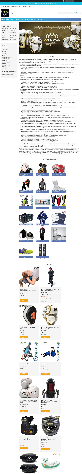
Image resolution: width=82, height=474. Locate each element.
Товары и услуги (9, 19)
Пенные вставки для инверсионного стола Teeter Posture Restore (28, 272)
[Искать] (76, 13)
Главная (3, 19)
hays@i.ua (7, 72)
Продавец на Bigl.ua (41, 445)
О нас (35, 19)
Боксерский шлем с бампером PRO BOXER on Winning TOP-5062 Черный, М (28, 383)
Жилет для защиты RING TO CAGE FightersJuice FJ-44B (70, 346)
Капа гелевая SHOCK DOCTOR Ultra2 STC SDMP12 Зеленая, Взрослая (69, 383)
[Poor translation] (5, 454)
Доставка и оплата (20, 19)
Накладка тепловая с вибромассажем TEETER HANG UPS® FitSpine (49, 346)
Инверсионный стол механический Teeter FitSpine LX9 (49, 309)
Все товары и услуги (49, 438)
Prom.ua (46, 444)
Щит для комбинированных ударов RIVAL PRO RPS (48, 383)
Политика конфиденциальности (48, 446)
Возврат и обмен (29, 19)
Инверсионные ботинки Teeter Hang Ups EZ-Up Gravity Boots (70, 309)
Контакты (40, 19)
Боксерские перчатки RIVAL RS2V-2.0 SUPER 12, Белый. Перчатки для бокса (28, 346)
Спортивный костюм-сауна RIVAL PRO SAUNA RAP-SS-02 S (49, 272)
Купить (23, 282)
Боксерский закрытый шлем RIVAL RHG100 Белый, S (27, 309)
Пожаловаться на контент (37, 446)
